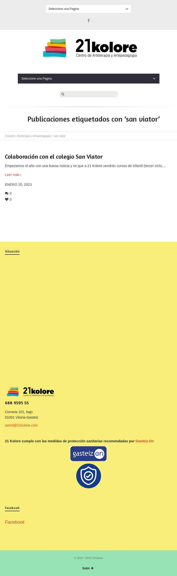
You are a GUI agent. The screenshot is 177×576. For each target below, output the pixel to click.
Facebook (89, 20)
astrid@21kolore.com (21, 425)
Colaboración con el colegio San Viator (53, 156)
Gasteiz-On (145, 441)
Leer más (12, 175)
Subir (88, 568)
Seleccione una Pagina (88, 8)
